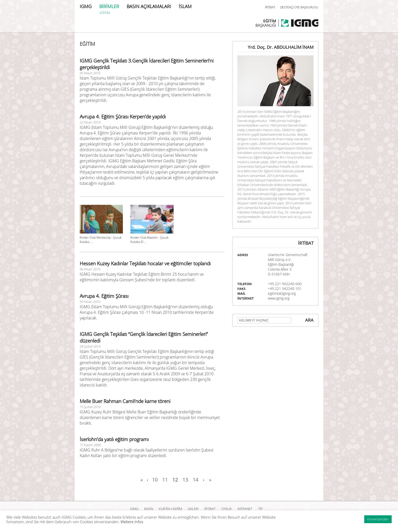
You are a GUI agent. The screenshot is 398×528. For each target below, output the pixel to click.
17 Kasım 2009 (90, 445)
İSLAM (185, 6)
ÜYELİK (226, 508)
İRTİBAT (270, 7)
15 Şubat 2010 (90, 407)
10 (155, 479)
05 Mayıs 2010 (90, 73)
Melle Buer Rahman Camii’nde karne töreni (125, 401)
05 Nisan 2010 (90, 301)
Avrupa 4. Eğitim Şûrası (104, 296)
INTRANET (245, 508)
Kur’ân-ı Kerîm (170, 508)
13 (185, 479)
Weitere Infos (132, 521)
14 (195, 479)
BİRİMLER (109, 6)
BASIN (148, 508)
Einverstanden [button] (378, 519)
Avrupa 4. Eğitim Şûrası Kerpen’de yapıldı (123, 116)
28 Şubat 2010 (90, 346)
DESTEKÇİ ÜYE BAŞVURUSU (299, 7)
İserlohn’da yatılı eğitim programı (114, 439)
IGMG (86, 6)
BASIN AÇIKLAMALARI (149, 6)
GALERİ (193, 508)
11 (165, 479)
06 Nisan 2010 (90, 269)
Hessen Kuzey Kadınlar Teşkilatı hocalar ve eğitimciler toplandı (145, 263)
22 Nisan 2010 (90, 122)
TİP (260, 508)
